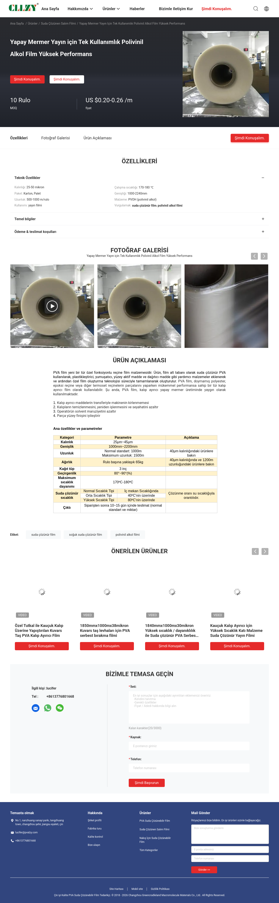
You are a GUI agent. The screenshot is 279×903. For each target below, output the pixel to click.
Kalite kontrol (95, 836)
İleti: (133, 686)
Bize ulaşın (94, 844)
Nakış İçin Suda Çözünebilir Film (155, 840)
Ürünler (33, 23)
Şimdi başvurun (147, 783)
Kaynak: (135, 737)
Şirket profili (95, 820)
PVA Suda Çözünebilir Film (155, 820)
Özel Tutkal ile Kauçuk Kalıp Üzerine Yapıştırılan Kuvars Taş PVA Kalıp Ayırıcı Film (39, 630)
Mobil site (137, 888)
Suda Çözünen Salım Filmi (58, 23)
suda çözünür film (43, 534)
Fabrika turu (95, 828)
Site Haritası (117, 888)
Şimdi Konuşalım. (27, 79)
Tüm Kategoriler (149, 850)
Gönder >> (204, 869)
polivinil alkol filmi (128, 534)
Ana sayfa (17, 23)
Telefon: (136, 759)
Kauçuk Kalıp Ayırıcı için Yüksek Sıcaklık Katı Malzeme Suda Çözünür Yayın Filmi (236, 630)
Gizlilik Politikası (160, 888)
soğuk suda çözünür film (85, 534)
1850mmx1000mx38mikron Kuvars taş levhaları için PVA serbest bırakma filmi (105, 630)
